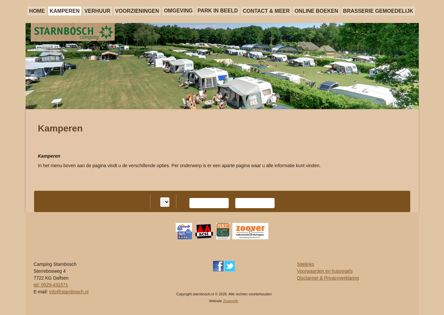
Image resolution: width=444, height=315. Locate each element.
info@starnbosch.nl (68, 291)
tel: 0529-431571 (51, 284)
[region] (222, 66)
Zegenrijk (230, 301)
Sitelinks (305, 264)
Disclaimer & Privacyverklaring (328, 278)
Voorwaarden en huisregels (325, 271)
